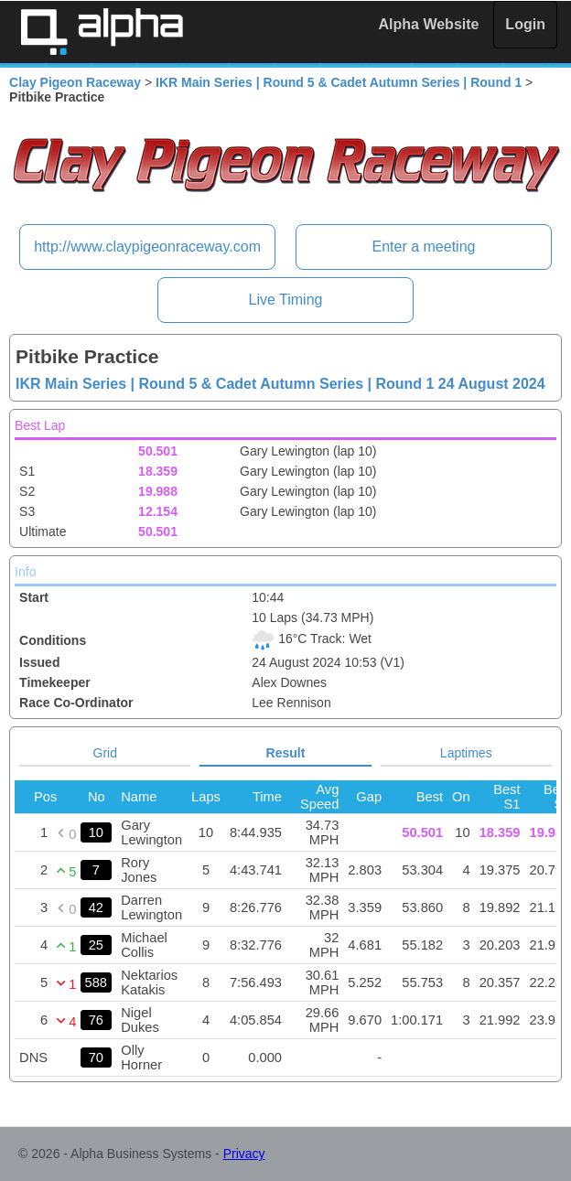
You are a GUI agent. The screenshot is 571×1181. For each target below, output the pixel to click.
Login (525, 24)
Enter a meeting (423, 246)
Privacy (244, 1153)
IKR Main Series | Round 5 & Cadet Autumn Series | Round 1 (339, 82)
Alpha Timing (101, 31)
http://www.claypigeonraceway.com (147, 246)
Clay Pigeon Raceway (75, 82)
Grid (105, 753)
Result (286, 753)
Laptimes (466, 753)
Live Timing (286, 299)
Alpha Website (429, 24)
